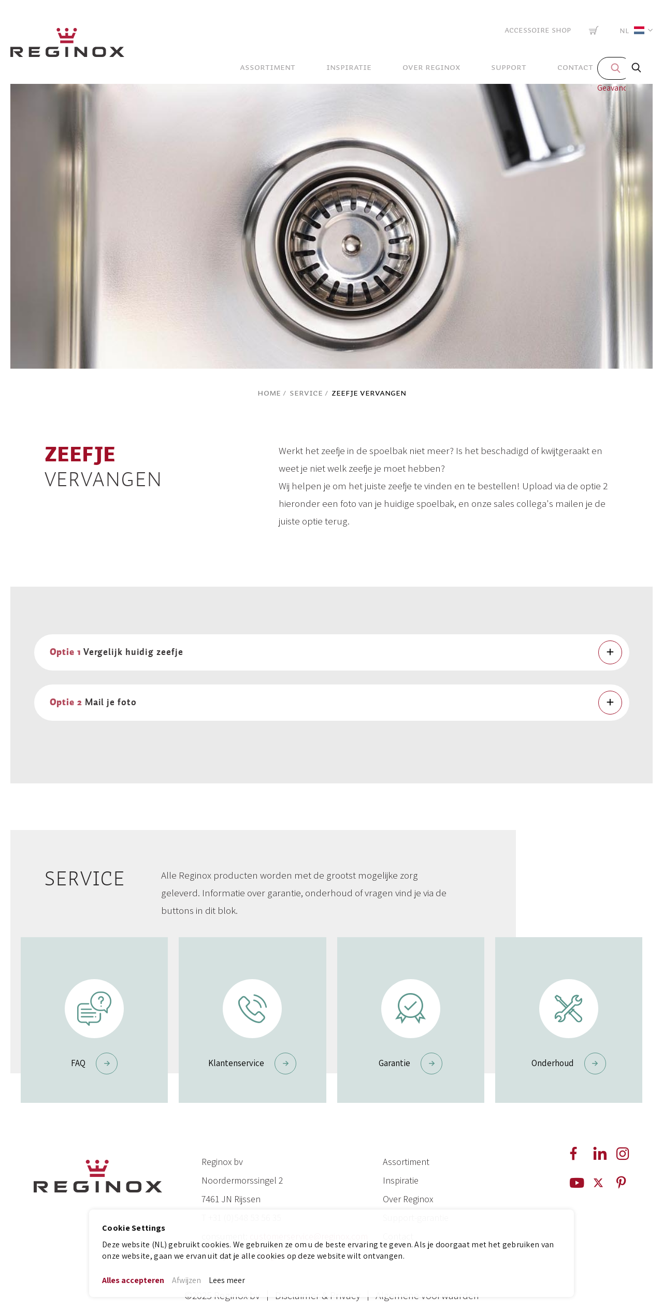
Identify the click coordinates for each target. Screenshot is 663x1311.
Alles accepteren (133, 1280)
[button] (634, 30)
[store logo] (67, 45)
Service (306, 393)
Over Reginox (408, 1199)
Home (269, 393)
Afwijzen (186, 1280)
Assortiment (406, 1162)
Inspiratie (401, 1180)
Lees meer (227, 1280)
